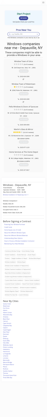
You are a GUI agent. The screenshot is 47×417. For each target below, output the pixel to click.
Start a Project (6, 400)
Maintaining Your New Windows (14, 244)
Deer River (6, 332)
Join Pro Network (18, 394)
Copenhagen (7, 330)
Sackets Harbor (7, 371)
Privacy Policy (33, 396)
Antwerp (5, 317)
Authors (32, 398)
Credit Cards (8, 227)
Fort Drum (6, 308)
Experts (16, 396)
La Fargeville (7, 354)
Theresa (5, 373)
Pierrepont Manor (8, 364)
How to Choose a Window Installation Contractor (19, 241)
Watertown (6, 306)
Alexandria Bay (7, 315)
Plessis (5, 367)
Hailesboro (6, 349)
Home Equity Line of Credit (12, 230)
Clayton (5, 328)
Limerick (5, 356)
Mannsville (6, 360)
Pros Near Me (6, 398)
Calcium (5, 321)
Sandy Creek (7, 304)
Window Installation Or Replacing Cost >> (16, 195)
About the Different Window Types (15, 233)
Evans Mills (6, 341)
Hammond (6, 351)
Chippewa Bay (7, 325)
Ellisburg (5, 338)
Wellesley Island (8, 345)
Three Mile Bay (7, 377)
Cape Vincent (7, 323)
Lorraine (5, 358)
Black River (6, 319)
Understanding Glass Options (13, 238)
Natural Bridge (7, 362)
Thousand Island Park (9, 375)
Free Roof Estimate (8, 403)
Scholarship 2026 (34, 394)
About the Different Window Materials (16, 235)
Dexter (5, 336)
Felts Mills (6, 343)
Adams (5, 310)
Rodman (5, 369)
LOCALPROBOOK (12, 2)
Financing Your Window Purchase (14, 224)
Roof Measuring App (19, 398)
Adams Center (7, 312)
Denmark (6, 334)
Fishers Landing (8, 347)
